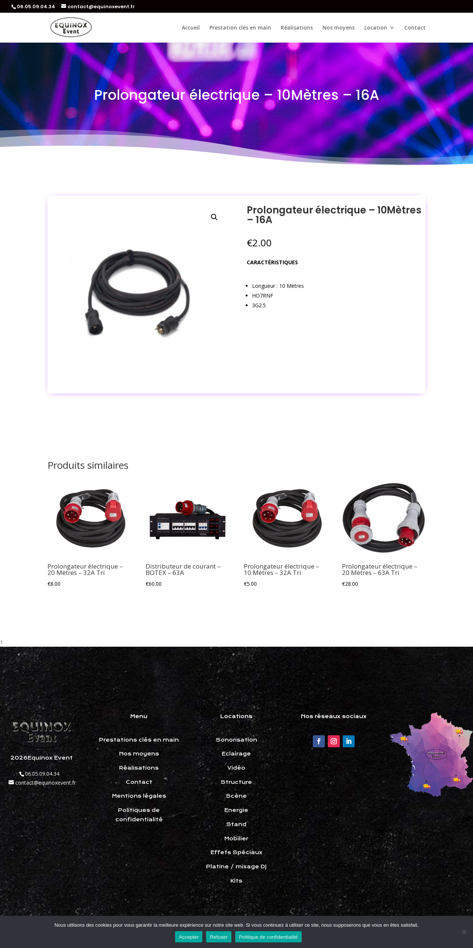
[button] (214, 217)
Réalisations (297, 28)
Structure (236, 782)
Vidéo (236, 768)
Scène (236, 796)
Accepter (189, 937)
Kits (236, 881)
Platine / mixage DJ (236, 866)
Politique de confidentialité (268, 937)
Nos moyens (339, 28)
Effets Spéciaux (236, 852)
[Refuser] (463, 932)
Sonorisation (236, 740)
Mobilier (236, 838)
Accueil (191, 28)
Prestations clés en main (139, 740)
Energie (236, 810)
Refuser (218, 937)
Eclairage (236, 754)
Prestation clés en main (240, 28)
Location (375, 28)
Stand (236, 824)
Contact (415, 28)
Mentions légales (139, 796)
